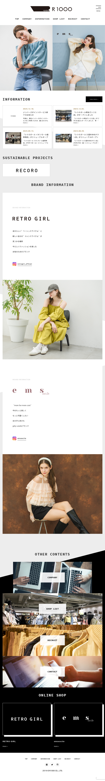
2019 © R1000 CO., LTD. (52, 775)
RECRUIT (68, 763)
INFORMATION (45, 763)
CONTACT (77, 763)
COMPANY (34, 763)
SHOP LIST (57, 763)
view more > (93, 99)
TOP (26, 763)
